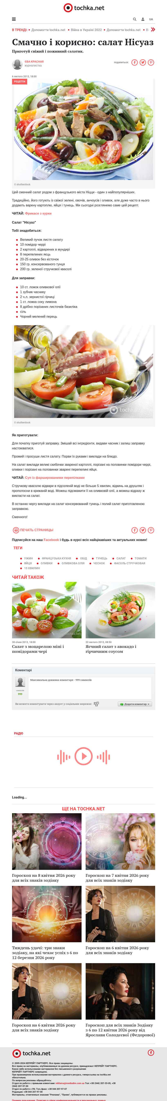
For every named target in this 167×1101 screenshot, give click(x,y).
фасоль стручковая (129, 563)
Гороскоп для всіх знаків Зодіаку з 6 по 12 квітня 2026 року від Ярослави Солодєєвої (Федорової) (120, 1030)
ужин (28, 558)
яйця (28, 563)
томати (141, 558)
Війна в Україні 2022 (86, 30)
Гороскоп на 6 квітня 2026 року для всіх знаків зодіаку (117, 950)
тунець (101, 558)
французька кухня (56, 558)
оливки (47, 563)
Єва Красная (34, 61)
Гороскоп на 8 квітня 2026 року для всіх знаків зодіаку (43, 878)
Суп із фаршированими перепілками (55, 477)
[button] (143, 19)
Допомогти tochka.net (48, 30)
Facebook (51, 540)
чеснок (99, 563)
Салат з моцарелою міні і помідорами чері (38, 649)
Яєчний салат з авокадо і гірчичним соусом (111, 649)
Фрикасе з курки (38, 213)
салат (121, 558)
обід (83, 558)
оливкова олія (73, 563)
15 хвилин (32, 568)
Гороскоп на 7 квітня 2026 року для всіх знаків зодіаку (117, 878)
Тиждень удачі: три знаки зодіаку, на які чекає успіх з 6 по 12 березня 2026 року (45, 952)
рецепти (19, 81)
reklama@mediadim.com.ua (70, 1083)
